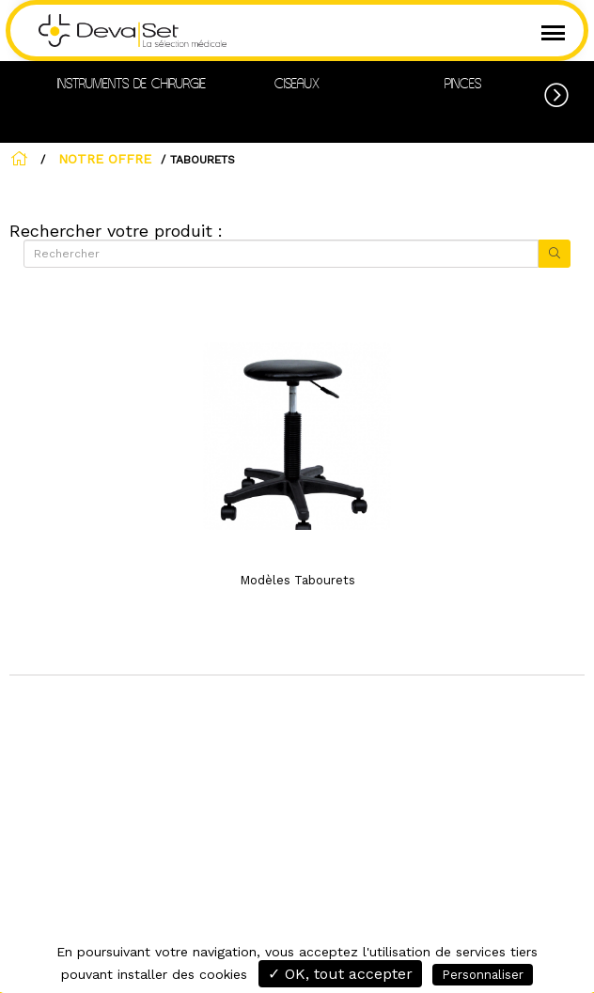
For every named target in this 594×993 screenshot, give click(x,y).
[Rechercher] (281, 254)
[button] (569, 92)
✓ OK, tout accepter (340, 974)
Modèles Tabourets (297, 580)
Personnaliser (483, 975)
